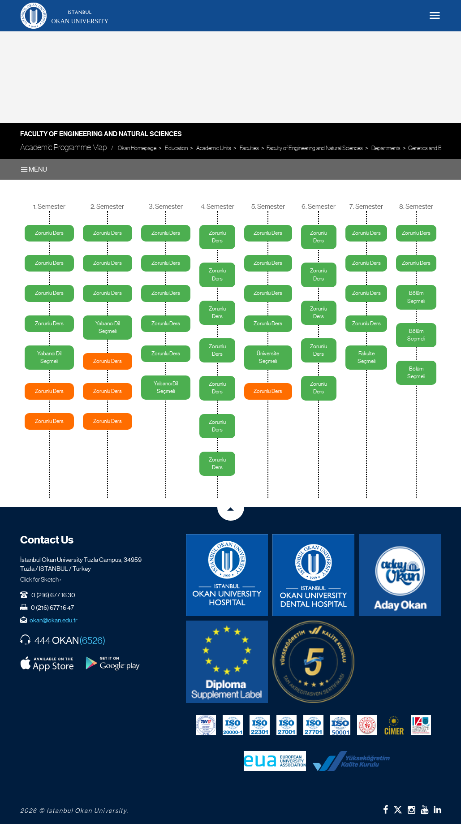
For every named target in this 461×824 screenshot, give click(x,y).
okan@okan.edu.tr (54, 620)
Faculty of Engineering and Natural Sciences (101, 134)
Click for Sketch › (40, 579)
